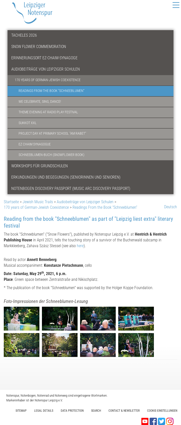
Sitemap (21, 410)
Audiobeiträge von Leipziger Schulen (45, 69)
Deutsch (170, 206)
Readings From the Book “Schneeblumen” (51, 91)
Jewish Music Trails (38, 201)
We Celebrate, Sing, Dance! (40, 101)
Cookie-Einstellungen (162, 410)
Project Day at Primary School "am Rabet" (52, 133)
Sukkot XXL (28, 123)
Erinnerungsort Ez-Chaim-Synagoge (44, 58)
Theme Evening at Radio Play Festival (48, 112)
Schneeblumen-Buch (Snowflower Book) (51, 155)
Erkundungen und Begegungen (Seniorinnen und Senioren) (65, 177)
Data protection (72, 410)
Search (96, 410)
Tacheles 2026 (24, 35)
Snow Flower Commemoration (38, 46)
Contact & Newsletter (124, 410)
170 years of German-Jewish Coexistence (48, 80)
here (80, 245)
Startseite (11, 201)
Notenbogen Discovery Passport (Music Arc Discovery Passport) (70, 188)
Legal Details (43, 410)
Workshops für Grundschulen (39, 166)
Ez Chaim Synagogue (35, 144)
